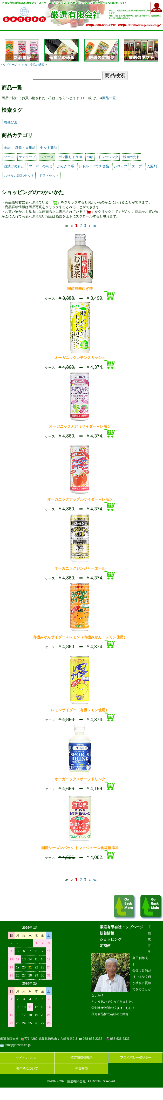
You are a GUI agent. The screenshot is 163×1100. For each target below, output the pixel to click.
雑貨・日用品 (25, 147)
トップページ (8, 64)
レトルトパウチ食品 (94, 166)
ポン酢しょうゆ (70, 157)
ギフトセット (49, 175)
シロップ (120, 166)
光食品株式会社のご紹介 (111, 1014)
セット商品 (48, 147)
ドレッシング (108, 157)
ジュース (47, 157)
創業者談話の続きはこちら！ (114, 1008)
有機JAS (10, 123)
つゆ (90, 157)
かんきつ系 (65, 166)
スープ (137, 166)
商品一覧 (109, 98)
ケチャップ (27, 157)
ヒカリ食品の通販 (33, 64)
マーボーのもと (40, 166)
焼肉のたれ (131, 157)
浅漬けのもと (14, 166)
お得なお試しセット (19, 175)
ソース (9, 157)
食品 (7, 147)
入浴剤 (152, 166)
